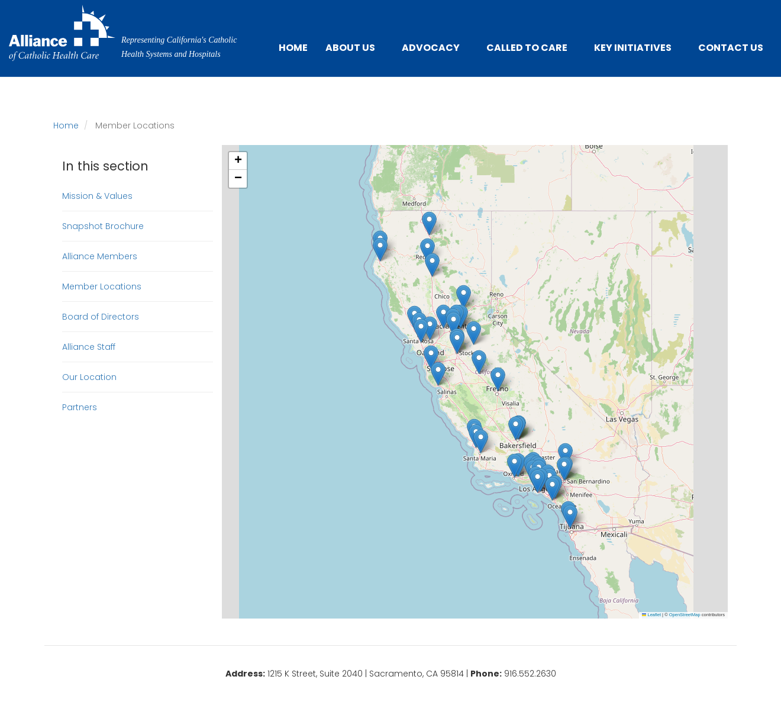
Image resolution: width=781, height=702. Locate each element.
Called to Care (526, 47)
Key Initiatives (633, 47)
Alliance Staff (88, 347)
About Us (350, 47)
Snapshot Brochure (103, 226)
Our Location (89, 377)
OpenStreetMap (685, 614)
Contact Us (730, 47)
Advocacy (431, 47)
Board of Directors (100, 317)
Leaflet (651, 614)
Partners (79, 407)
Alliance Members (99, 256)
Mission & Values (97, 196)
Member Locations (101, 286)
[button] (457, 342)
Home (293, 47)
